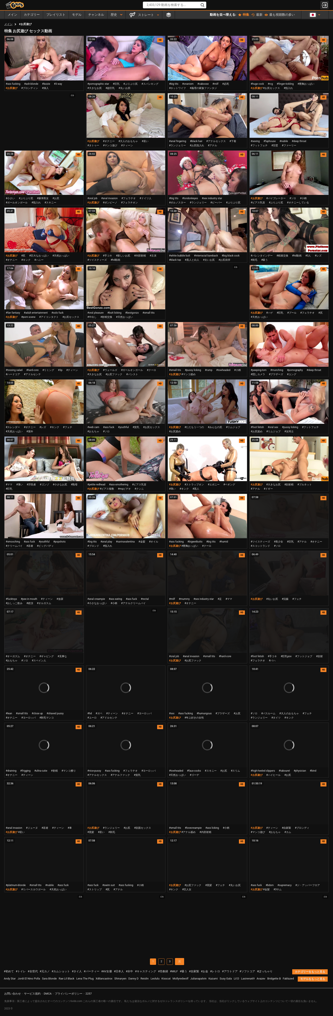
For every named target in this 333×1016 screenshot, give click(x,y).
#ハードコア (13, 374)
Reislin (145, 978)
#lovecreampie (193, 827)
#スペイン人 (39, 660)
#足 (220, 598)
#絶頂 (29, 603)
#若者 (29, 545)
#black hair (196, 141)
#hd (89, 713)
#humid (223, 541)
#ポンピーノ (110, 202)
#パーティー (91, 971)
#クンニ (139, 488)
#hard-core (32, 370)
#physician (300, 770)
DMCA (48, 993)
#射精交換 (106, 317)
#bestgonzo (132, 312)
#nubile (283, 141)
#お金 (204, 971)
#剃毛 (254, 259)
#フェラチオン (129, 202)
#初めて (9, 971)
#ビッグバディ (45, 545)
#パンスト (132, 374)
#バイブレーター (276, 198)
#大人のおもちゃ (128, 141)
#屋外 (29, 431)
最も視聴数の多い (280, 15)
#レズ (318, 255)
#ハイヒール (273, 775)
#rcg (270, 83)
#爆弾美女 (43, 198)
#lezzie (46, 83)
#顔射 (319, 656)
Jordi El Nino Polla (29, 978)
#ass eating (115, 598)
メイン (8, 24)
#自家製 (286, 827)
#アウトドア (230, 971)
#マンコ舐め (188, 374)
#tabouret (284, 770)
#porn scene (28, 317)
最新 (256, 15)
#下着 (233, 141)
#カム (287, 832)
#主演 (153, 255)
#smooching (13, 541)
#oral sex (273, 427)
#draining (11, 770)
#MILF (174, 971)
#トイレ (21, 971)
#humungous (204, 713)
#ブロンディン (29, 88)
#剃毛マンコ (47, 717)
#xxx (171, 713)
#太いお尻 (209, 259)
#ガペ (99, 713)
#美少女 (278, 541)
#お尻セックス (271, 88)
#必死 (225, 83)
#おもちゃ (93, 431)
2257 (89, 993)
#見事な (62, 656)
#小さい (10, 198)
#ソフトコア (247, 971)
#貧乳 (136, 427)
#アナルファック (120, 775)
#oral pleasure (95, 312)
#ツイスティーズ (97, 259)
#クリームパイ (14, 545)
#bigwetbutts (195, 541)
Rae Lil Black (66, 978)
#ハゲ (269, 312)
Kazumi (213, 978)
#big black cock (231, 255)
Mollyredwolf (180, 978)
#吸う (264, 259)
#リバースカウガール (33, 889)
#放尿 (59, 598)
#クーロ (151, 370)
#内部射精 (140, 255)
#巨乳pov (286, 656)
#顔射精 (288, 484)
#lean (9, 713)
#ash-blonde (31, 83)
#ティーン (127, 145)
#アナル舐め (188, 832)
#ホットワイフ (177, 88)
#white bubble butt (179, 255)
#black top (175, 259)
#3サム (278, 889)
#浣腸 (285, 598)
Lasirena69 (248, 978)
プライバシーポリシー (68, 993)
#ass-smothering (118, 484)
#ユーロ (92, 717)
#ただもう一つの (194, 427)
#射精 (54, 770)
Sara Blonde (49, 978)
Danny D (133, 978)
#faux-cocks (194, 770)
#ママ (9, 484)
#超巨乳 (110, 88)
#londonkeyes (190, 198)
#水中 (129, 971)
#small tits (148, 312)
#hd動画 (115, 259)
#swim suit (108, 885)
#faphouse (270, 141)
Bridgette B (274, 978)
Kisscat (166, 978)
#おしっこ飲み (14, 603)
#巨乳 (116, 83)
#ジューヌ (32, 827)
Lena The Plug (85, 978)
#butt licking (114, 312)
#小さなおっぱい (97, 603)
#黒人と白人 (192, 259)
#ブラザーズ (276, 374)
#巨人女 (186, 889)
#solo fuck (57, 312)
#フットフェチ (259, 145)
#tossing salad (14, 370)
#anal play (106, 541)
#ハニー (39, 259)
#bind (313, 770)
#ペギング (229, 484)
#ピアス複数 (107, 488)
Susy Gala (226, 978)
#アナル (212, 145)
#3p (60, 370)
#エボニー (214, 484)
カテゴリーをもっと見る (310, 971)
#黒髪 (90, 832)
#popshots (59, 541)
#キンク (25, 259)
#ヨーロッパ (28, 717)
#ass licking (212, 827)
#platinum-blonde (16, 885)
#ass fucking (13, 83)
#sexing (255, 141)
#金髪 (141, 541)
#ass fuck (108, 427)
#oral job (92, 198)
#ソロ (292, 198)
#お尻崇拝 (224, 259)
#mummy (184, 598)
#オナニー (109, 141)
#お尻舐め (175, 431)
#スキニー (50, 202)
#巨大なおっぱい (39, 255)
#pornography (295, 370)
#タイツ (276, 717)
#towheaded (223, 370)
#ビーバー (216, 202)
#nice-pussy (94, 770)
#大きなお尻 (94, 88)
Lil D (236, 978)
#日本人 (119, 971)
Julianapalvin (198, 978)
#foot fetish (257, 427)
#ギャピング (47, 656)
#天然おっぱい (60, 255)
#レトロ (215, 971)
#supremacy (285, 885)
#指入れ (288, 88)
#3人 (308, 255)
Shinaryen (120, 978)
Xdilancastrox (104, 978)
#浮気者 (31, 484)
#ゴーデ (194, 775)
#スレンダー (13, 427)
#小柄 (303, 198)
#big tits (173, 83)
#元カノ (45, 971)
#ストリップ (94, 889)
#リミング (48, 370)
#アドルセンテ (32, 374)
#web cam (93, 427)
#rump (208, 370)
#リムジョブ (233, 427)
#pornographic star (98, 83)
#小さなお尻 (60, 484)
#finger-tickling (285, 83)
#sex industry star (212, 198)
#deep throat (299, 141)
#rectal (145, 598)
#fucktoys (11, 598)
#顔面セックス (142, 827)
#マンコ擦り (69, 770)
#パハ (272, 660)
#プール (291, 312)
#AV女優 (106, 971)
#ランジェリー (177, 145)
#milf (216, 83)
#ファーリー (289, 145)
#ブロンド (93, 545)
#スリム (235, 770)
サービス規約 (32, 993)
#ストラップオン (194, 484)
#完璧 (274, 145)
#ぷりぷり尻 (130, 83)
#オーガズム (13, 656)
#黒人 (196, 488)
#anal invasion (109, 198)
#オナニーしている (298, 202)
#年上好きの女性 (194, 717)
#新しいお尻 (123, 255)
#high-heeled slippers (263, 770)
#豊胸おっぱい (306, 83)
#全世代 (33, 971)
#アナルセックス (216, 141)
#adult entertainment (36, 312)
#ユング (291, 374)
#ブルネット (304, 484)
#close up (37, 713)
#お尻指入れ (197, 145)
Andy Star (10, 978)
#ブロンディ (302, 827)
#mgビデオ (124, 488)
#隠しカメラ (258, 374)
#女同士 (288, 431)
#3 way (58, 83)
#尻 (23, 255)
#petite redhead (96, 484)
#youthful (123, 427)
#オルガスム (44, 603)
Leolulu (155, 978)
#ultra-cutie (40, 770)
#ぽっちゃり (264, 971)
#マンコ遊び (110, 145)
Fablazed (288, 978)
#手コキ (107, 255)
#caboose (203, 83)
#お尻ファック (114, 374)
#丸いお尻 (124, 88)
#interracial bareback (206, 255)
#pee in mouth (29, 598)
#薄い (19, 484)
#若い (145, 141)
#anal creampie (96, 598)
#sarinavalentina (125, 541)
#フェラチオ (128, 198)
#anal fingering (177, 141)
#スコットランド (260, 545)
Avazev (261, 978)
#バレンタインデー (262, 255)
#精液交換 (282, 255)
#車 (70, 827)
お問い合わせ (12, 993)
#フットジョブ (303, 656)
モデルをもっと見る (312, 979)
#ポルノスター (177, 202)
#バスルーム (268, 713)
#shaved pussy (55, 713)
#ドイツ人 (145, 198)
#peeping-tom (259, 370)
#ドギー (268, 488)
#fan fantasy (13, 312)
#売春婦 (163, 971)
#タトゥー (93, 145)
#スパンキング (149, 83)
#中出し (92, 317)
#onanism (188, 83)
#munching (276, 370)
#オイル (153, 541)
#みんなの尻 (215, 427)
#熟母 (74, 484)
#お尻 (55, 198)
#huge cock (257, 83)
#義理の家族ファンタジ (203, 88)
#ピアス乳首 (258, 202)
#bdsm (270, 885)
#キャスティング (145, 971)
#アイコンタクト (49, 317)
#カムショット (61, 971)
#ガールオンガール (17, 202)
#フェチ (67, 427)
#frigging (25, 770)
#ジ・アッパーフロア (307, 885)
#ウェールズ (110, 370)
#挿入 (45, 88)
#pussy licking (193, 370)
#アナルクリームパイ (133, 603)
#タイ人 (77, 971)
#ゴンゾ (44, 484)
